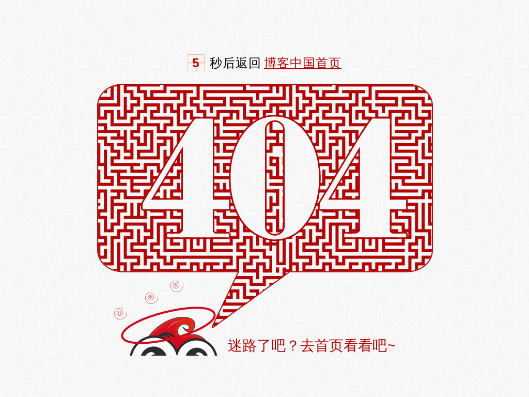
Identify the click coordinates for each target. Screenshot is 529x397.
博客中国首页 (302, 63)
